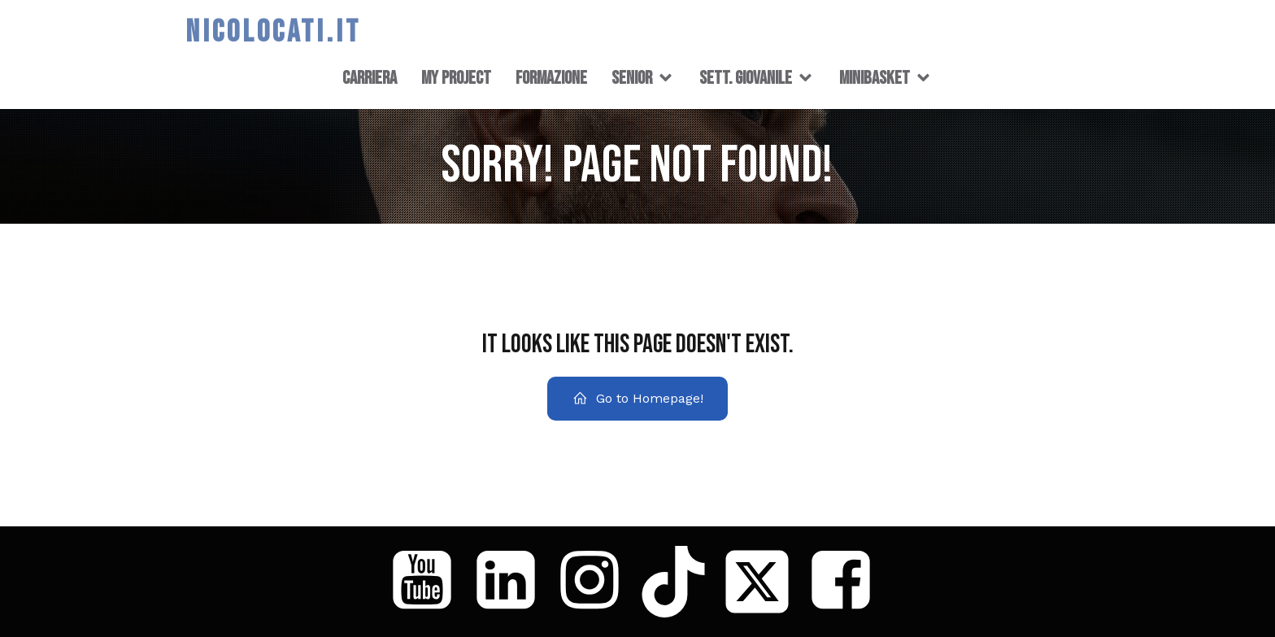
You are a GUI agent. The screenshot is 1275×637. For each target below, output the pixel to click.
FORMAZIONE (551, 78)
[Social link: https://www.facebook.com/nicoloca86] (847, 581)
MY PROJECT (456, 78)
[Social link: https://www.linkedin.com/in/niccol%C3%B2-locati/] (512, 581)
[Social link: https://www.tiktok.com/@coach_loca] (679, 581)
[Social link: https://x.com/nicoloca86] (763, 581)
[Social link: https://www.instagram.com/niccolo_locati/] (596, 581)
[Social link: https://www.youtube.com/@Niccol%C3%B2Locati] (428, 581)
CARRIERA (369, 78)
